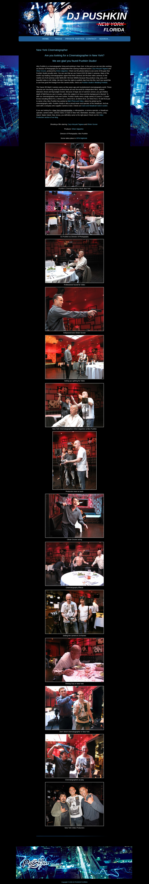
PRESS (58, 39)
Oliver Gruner (41, 71)
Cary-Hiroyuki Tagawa (100, 69)
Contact (91, 39)
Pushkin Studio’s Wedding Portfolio (94, 82)
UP (122, 850)
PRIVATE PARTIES (74, 39)
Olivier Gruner (92, 124)
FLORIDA (84, 882)
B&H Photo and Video (75, 101)
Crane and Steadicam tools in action (94, 106)
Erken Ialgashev (62, 71)
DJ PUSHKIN (76, 882)
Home (45, 39)
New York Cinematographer (52, 50)
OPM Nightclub (81, 138)
